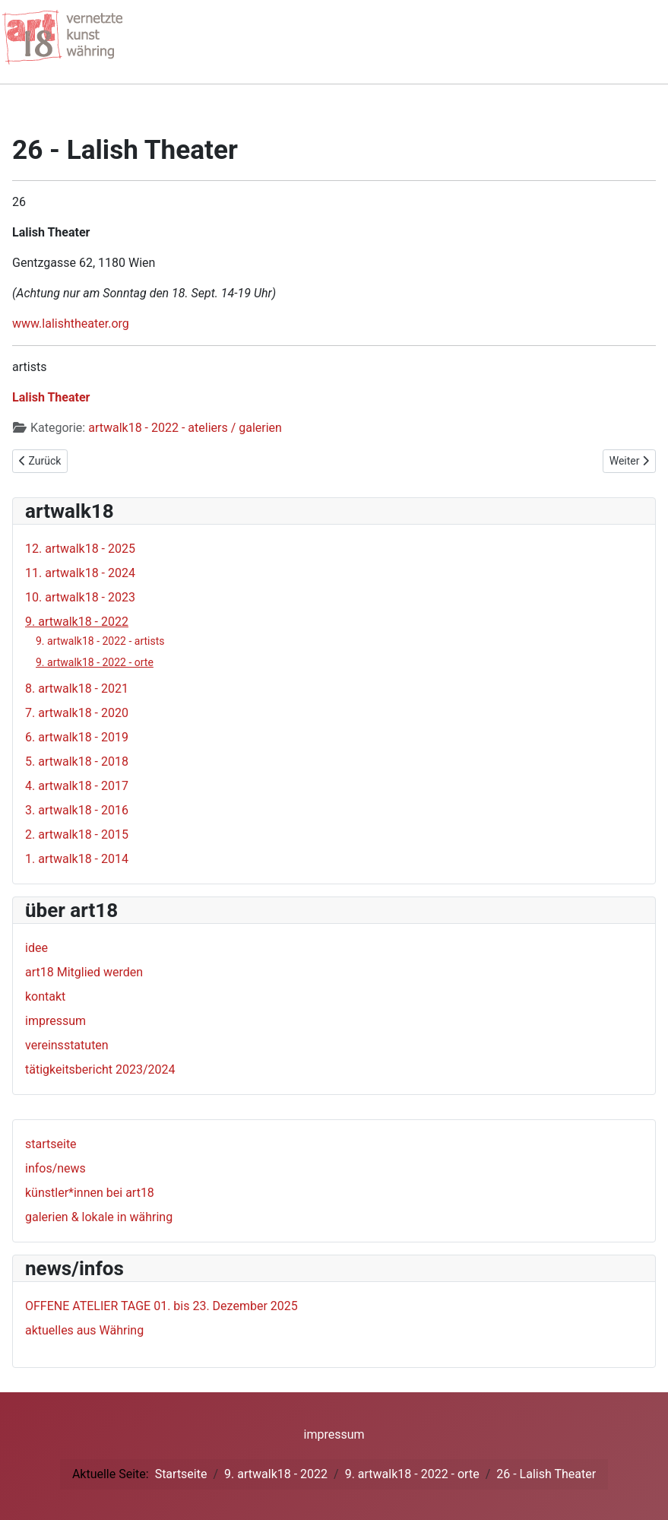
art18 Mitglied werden (84, 972)
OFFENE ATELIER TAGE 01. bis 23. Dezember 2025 (161, 1306)
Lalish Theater (51, 397)
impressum (55, 1021)
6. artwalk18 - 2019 (76, 737)
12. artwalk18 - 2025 (80, 548)
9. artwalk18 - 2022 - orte (95, 662)
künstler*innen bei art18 (89, 1192)
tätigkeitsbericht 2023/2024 (100, 1069)
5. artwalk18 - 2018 (76, 761)
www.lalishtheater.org (70, 323)
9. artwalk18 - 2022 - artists (100, 641)
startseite (51, 1144)
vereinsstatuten (67, 1045)
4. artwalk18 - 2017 (76, 786)
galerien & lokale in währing (99, 1217)
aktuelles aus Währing (84, 1330)
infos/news (55, 1168)
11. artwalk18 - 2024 (80, 573)
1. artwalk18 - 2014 (76, 859)
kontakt (45, 996)
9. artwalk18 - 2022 (76, 621)
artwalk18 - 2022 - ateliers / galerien (185, 427)
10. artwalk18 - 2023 (80, 597)
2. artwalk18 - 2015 (76, 834)
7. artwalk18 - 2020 (76, 713)
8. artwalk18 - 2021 (76, 688)
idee (36, 948)
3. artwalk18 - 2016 (76, 810)
